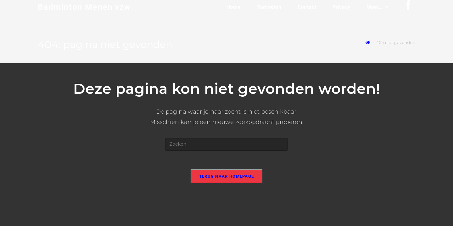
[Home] (368, 42)
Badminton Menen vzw (84, 7)
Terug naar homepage (226, 176)
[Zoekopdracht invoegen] (226, 144)
